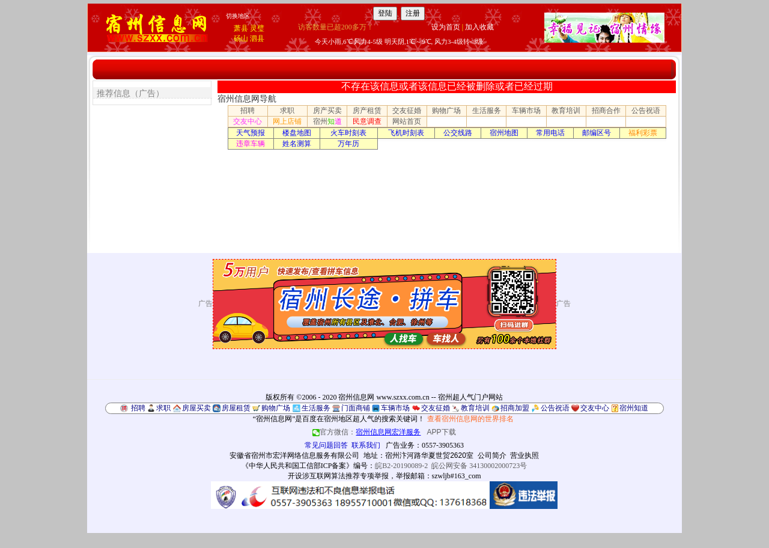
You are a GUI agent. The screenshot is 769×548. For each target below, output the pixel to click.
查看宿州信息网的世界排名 (470, 419)
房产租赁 (367, 110)
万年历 (348, 143)
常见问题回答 (326, 445)
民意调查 (367, 121)
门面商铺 (355, 408)
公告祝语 (645, 110)
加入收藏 (479, 27)
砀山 (241, 38)
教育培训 (566, 110)
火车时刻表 (348, 133)
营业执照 (524, 455)
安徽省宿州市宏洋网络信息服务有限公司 (294, 455)
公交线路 (457, 133)
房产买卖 (327, 110)
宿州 (327, 121)
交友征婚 (406, 110)
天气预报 (250, 133)
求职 (287, 110)
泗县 (257, 38)
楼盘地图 (296, 133)
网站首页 (406, 121)
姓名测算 (296, 143)
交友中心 (247, 121)
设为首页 (445, 27)
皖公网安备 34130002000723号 (479, 465)
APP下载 (441, 432)
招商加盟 (514, 408)
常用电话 (550, 133)
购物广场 (446, 110)
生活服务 (486, 110)
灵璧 (257, 28)
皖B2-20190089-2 (401, 465)
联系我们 (365, 445)
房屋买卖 (196, 408)
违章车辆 (250, 143)
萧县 (241, 28)
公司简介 (492, 455)
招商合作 (606, 110)
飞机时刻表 (406, 133)
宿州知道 (633, 408)
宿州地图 (504, 133)
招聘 (247, 110)
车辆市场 (526, 110)
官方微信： (367, 432)
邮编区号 (596, 133)
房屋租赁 (236, 408)
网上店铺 (287, 121)
